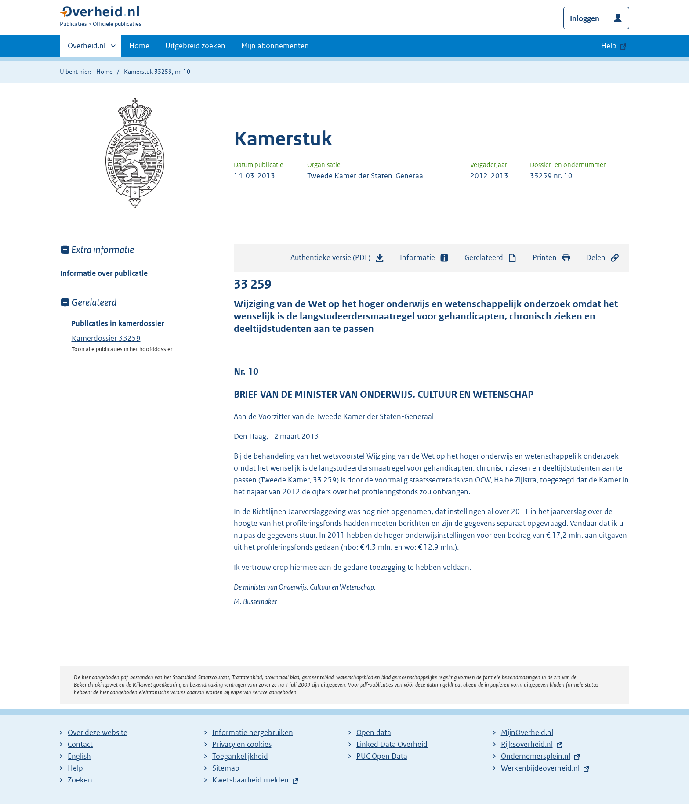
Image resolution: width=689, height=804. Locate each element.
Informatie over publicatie (104, 273)
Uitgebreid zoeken (195, 46)
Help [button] (608, 46)
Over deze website (97, 732)
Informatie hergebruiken (252, 732)
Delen (603, 258)
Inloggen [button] (584, 18)
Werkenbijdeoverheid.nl (540, 768)
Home (139, 46)
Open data (373, 732)
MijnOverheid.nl (527, 732)
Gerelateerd (490, 258)
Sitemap (225, 768)
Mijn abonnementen (275, 46)
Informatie (424, 258)
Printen (552, 258)
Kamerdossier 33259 (106, 338)
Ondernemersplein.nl (535, 756)
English (79, 756)
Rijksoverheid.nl (527, 744)
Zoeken (80, 780)
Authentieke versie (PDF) (337, 260)
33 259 (325, 480)
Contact (80, 744)
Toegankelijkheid (240, 756)
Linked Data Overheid (392, 744)
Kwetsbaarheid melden (250, 780)
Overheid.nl (86, 48)
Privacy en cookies (242, 744)
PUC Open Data (381, 756)
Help (75, 768)
